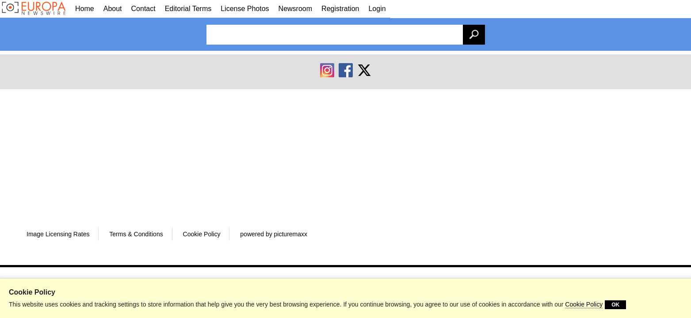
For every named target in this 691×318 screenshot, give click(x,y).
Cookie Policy (584, 304)
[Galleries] (35, 8)
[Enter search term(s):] (345, 35)
